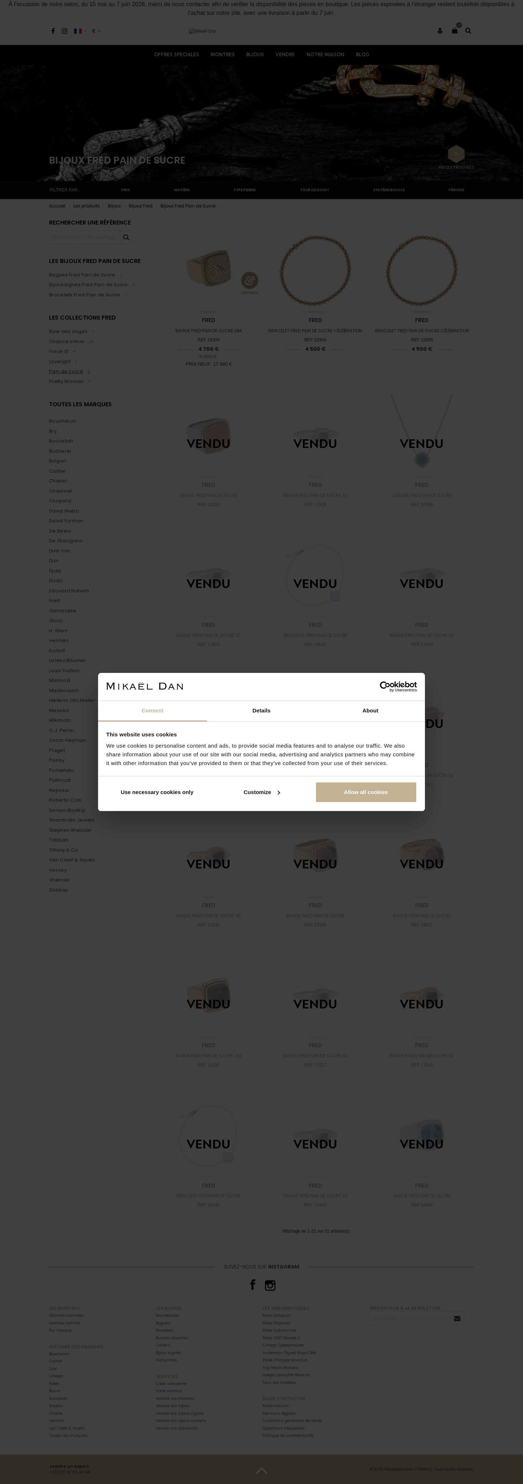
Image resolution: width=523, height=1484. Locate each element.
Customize (262, 792)
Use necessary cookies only (157, 792)
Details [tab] (261, 710)
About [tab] (370, 710)
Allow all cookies (366, 792)
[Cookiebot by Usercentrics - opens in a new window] (385, 686)
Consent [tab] (153, 710)
